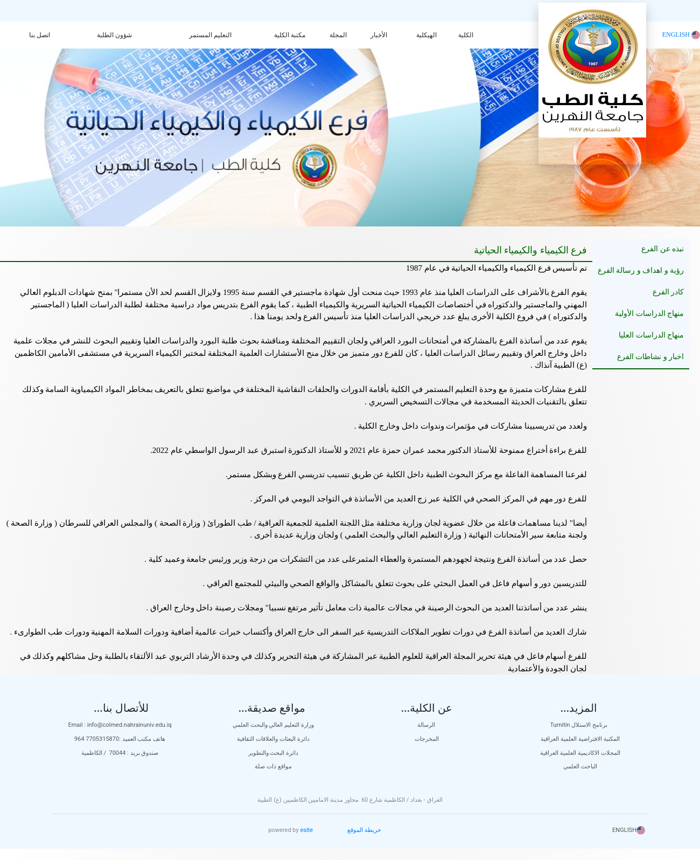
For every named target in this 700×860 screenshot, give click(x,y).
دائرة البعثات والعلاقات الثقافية (273, 738)
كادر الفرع (668, 292)
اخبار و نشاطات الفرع (650, 357)
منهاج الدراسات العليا (651, 335)
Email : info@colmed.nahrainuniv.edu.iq (119, 724)
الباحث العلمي (580, 766)
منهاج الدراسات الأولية (649, 313)
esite (306, 830)
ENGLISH (681, 34)
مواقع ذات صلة (273, 766)
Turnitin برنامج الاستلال (580, 724)
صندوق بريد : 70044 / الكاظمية (120, 752)
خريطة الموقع (364, 830)
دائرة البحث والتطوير (273, 752)
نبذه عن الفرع (662, 249)
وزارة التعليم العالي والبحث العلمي (273, 724)
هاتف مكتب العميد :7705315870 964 (119, 738)
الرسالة (427, 724)
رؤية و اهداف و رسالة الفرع (641, 270)
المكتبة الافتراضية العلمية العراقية (580, 738)
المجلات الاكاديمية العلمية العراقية (580, 752)
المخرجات (427, 738)
